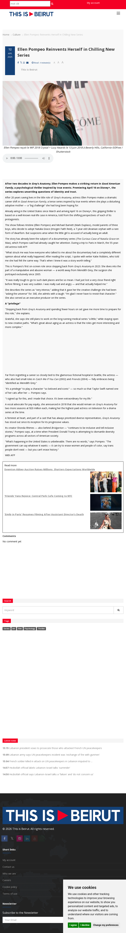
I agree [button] (73, 925)
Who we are (9, 873)
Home (6, 34)
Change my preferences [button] (105, 925)
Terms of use (10, 893)
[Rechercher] (118, 610)
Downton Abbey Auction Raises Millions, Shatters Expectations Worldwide (49, 469)
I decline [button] (85, 925)
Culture (17, 34)
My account (93, 2)
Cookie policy (10, 887)
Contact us (8, 866)
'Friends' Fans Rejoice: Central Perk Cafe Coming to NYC (38, 496)
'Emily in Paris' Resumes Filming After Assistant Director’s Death (44, 514)
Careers (7, 880)
